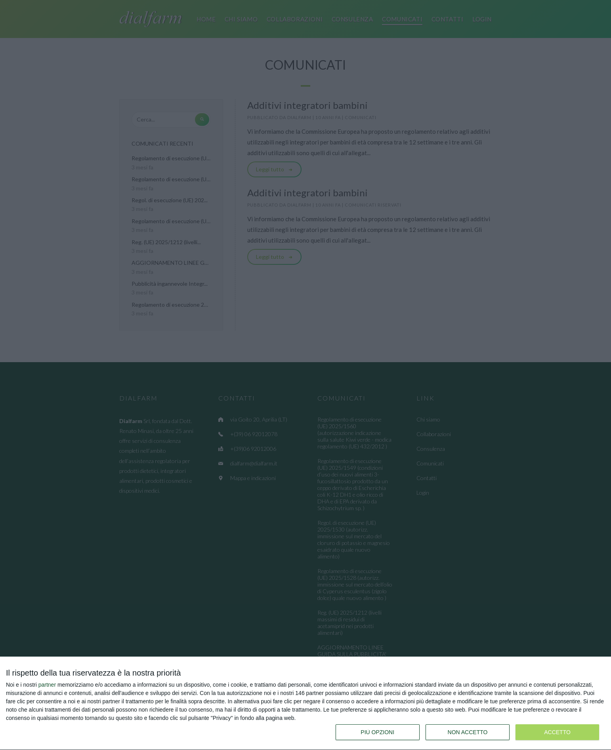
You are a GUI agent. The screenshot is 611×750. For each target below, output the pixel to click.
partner (47, 684)
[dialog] (305, 703)
